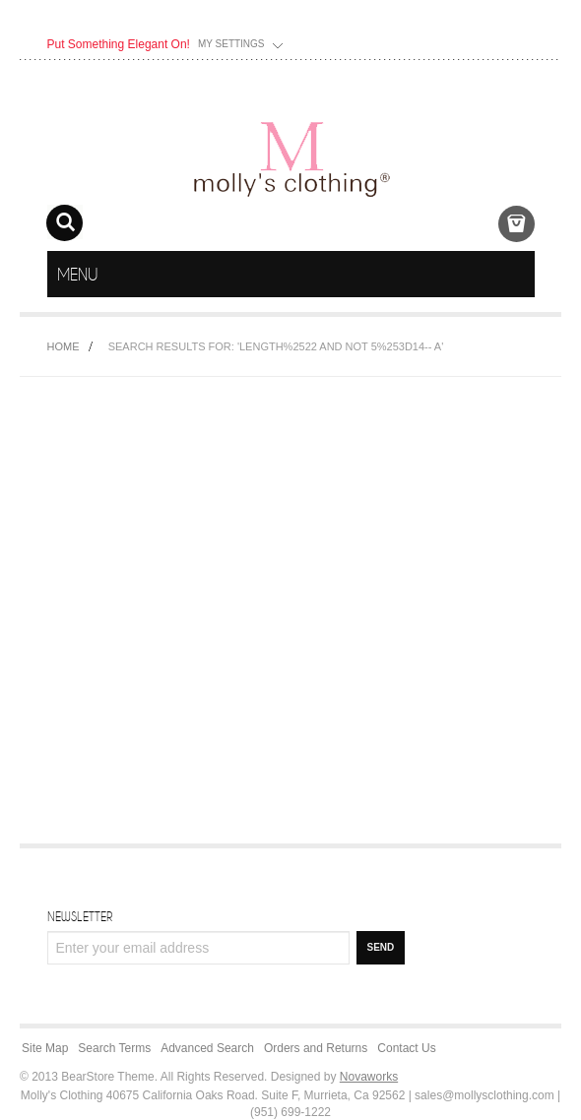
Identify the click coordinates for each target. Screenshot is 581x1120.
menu (516, 274)
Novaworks (369, 1077)
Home (63, 346)
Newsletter (79, 916)
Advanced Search (207, 1048)
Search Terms (114, 1048)
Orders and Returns (315, 1048)
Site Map (45, 1048)
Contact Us (406, 1048)
